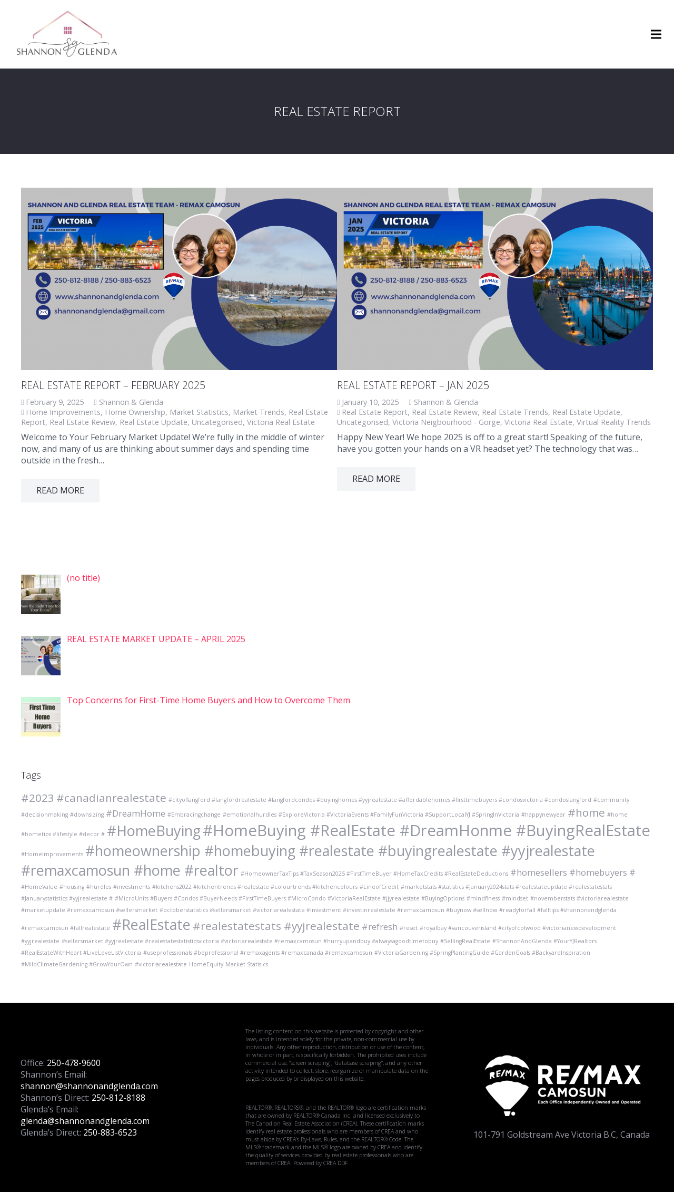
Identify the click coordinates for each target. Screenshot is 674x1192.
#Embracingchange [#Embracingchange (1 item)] (194, 814)
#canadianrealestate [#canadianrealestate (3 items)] (111, 797)
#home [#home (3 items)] (586, 812)
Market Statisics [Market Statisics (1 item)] (246, 964)
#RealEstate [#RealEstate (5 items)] (151, 924)
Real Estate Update (153, 422)
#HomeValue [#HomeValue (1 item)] (39, 886)
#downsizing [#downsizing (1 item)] (87, 814)
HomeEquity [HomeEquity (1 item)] (206, 964)
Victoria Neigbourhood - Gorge (446, 422)
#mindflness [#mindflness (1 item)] (483, 898)
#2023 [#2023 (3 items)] (37, 797)
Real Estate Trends (515, 412)
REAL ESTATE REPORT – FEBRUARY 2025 (113, 385)
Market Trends (258, 412)
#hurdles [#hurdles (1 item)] (98, 886)
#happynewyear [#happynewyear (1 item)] (543, 814)
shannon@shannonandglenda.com (89, 1086)
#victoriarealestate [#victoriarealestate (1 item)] (161, 964)
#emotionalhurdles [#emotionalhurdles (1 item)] (249, 814)
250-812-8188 (118, 1097)
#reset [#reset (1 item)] (409, 928)
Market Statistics (199, 412)
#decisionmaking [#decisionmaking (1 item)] (44, 814)
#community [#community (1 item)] (611, 799)
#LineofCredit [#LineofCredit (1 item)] (379, 886)
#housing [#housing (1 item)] (72, 886)
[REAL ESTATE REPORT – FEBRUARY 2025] (179, 279)
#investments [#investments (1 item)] (131, 886)
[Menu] (656, 34)
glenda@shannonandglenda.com (85, 1121)
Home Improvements (63, 412)
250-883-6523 (110, 1132)
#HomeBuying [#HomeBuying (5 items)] (154, 830)
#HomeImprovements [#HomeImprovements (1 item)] (52, 854)
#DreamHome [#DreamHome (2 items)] (135, 813)
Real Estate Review (82, 422)
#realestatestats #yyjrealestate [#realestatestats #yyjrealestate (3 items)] (276, 925)
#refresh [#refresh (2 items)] (380, 926)
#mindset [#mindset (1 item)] (515, 898)
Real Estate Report (375, 412)
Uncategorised (217, 422)
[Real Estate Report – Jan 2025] (495, 279)
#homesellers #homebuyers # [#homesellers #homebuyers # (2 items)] (573, 872)
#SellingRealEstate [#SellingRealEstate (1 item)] (465, 941)
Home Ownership (135, 412)
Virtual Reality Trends (614, 422)
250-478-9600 (74, 1063)
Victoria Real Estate (281, 422)
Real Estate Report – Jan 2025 (413, 385)
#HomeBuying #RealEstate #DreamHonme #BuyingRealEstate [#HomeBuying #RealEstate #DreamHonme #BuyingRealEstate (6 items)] (426, 830)
